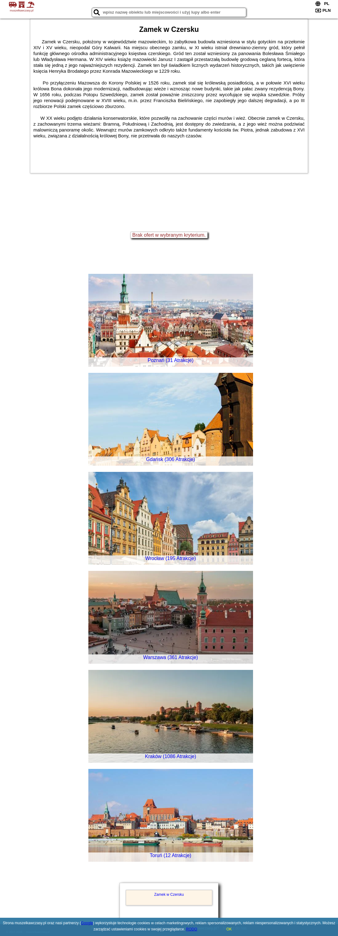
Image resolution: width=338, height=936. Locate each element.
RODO (191, 929)
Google (87, 923)
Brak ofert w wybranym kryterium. (168, 235)
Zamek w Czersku (169, 894)
